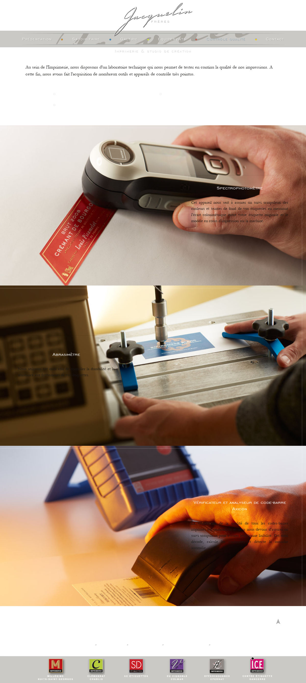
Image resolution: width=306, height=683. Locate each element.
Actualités (112, 645)
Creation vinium (231, 645)
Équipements (172, 39)
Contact (275, 39)
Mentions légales (186, 645)
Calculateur (145, 645)
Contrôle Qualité (226, 39)
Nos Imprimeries (75, 645)
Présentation (37, 39)
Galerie (129, 39)
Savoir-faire (86, 39)
